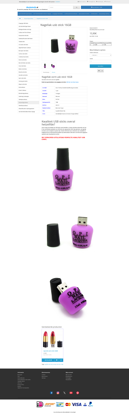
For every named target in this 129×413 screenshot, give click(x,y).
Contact (43, 374)
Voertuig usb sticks (23, 81)
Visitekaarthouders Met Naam (25, 38)
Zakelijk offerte (21, 381)
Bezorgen (20, 374)
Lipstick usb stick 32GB (50, 351)
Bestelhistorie (69, 376)
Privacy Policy (21, 384)
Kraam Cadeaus (22, 90)
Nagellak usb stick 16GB (42, 18)
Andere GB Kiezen (94, 52)
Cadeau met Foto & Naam (70, 13)
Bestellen (100, 66)
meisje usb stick (56, 364)
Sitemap (43, 378)
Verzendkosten (21, 378)
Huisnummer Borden (84, 13)
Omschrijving (46, 72)
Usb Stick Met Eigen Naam (25, 13)
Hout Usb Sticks (22, 66)
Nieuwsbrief (68, 379)
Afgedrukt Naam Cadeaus (25, 47)
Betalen (19, 386)
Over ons (20, 383)
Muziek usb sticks (23, 72)
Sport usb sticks (22, 78)
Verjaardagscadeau (104, 13)
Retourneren (45, 376)
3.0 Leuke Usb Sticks (23, 44)
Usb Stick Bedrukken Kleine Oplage (42, 13)
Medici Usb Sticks (23, 69)
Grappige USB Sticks (58, 13)
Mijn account (69, 374)
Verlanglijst (68, 378)
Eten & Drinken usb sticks (24, 63)
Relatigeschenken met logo (25, 29)
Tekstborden (94, 13)
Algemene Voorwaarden (23, 388)
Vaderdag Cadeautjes (24, 96)
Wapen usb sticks (23, 84)
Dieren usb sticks (23, 60)
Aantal (91, 58)
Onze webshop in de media (24, 379)
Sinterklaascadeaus (23, 105)
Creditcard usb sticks (23, 57)
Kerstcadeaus (22, 87)
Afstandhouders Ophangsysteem (26, 108)
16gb (62, 364)
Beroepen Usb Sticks (23, 50)
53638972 (57, 1)
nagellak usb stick (48, 364)
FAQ (19, 376)
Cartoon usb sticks (23, 53)
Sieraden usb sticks (23, 75)
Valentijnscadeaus (23, 99)
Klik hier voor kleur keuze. (72, 82)
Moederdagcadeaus (23, 93)
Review (53, 72)
